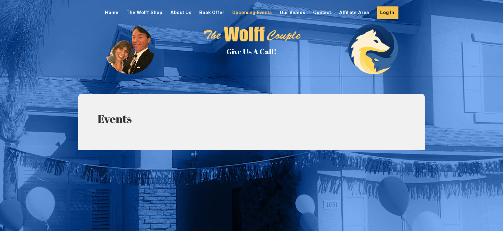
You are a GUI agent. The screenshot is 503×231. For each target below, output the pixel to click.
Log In (387, 12)
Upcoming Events (252, 12)
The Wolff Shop (144, 12)
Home (111, 12)
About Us (180, 12)
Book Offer (211, 12)
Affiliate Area (354, 12)
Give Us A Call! (251, 51)
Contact (322, 12)
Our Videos (292, 12)
